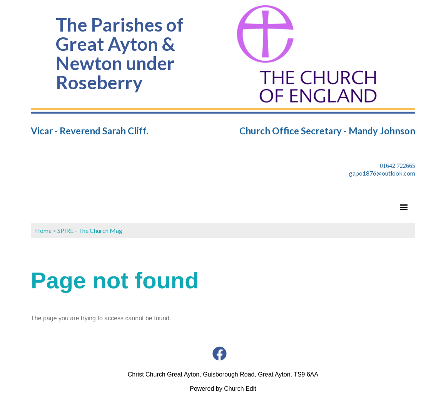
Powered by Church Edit (223, 388)
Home (43, 230)
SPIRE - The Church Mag (89, 230)
